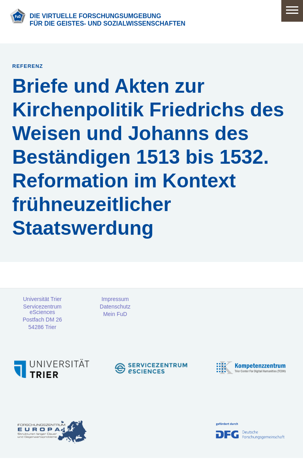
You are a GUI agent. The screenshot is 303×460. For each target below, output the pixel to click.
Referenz (27, 66)
